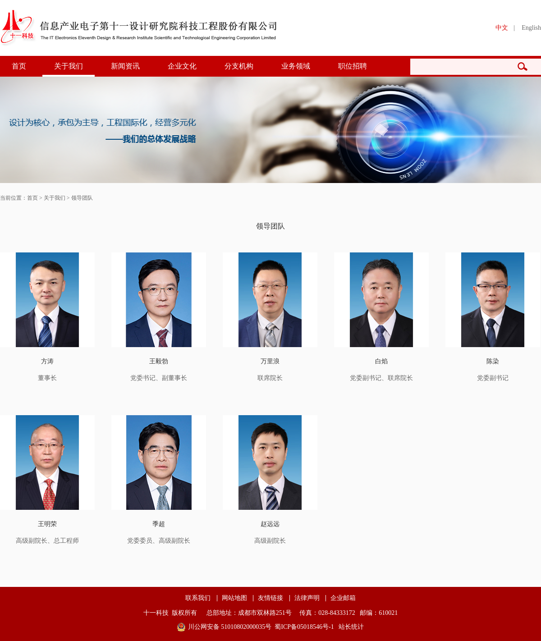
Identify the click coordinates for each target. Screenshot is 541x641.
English (531, 27)
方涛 (47, 361)
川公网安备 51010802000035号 (230, 626)
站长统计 (351, 626)
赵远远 (270, 524)
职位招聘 (352, 66)
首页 (19, 66)
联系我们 (198, 598)
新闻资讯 (125, 66)
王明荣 (47, 524)
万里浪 (270, 361)
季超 (158, 524)
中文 (501, 27)
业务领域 (295, 66)
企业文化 (182, 66)
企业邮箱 (343, 598)
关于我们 (68, 66)
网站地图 (234, 598)
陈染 (492, 361)
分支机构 (239, 66)
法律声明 (307, 598)
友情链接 (270, 598)
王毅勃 (158, 361)
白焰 (381, 361)
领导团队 (82, 198)
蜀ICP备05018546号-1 (304, 626)
